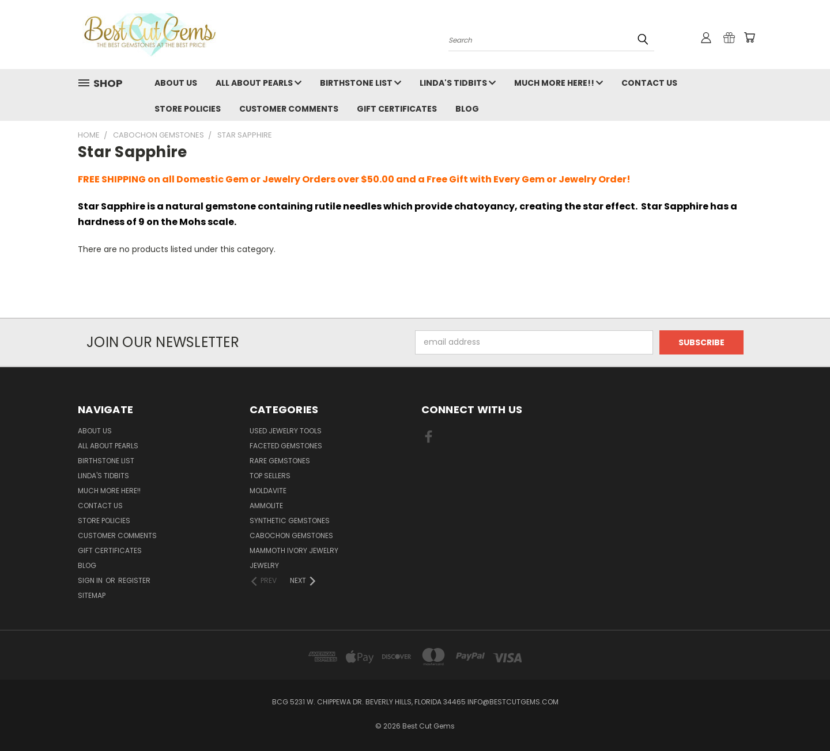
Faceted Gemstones (286, 446)
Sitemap (91, 595)
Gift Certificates (397, 109)
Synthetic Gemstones (290, 520)
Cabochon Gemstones (291, 535)
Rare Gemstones (280, 461)
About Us (175, 83)
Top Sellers (270, 476)
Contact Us (649, 83)
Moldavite (268, 490)
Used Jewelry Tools (286, 431)
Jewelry (264, 565)
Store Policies (187, 109)
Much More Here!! (558, 83)
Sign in (91, 580)
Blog (467, 109)
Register (134, 580)
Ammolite (266, 505)
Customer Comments (288, 109)
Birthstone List (360, 83)
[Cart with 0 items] (749, 37)
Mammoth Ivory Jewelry (294, 550)
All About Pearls (258, 83)
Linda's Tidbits (458, 83)
